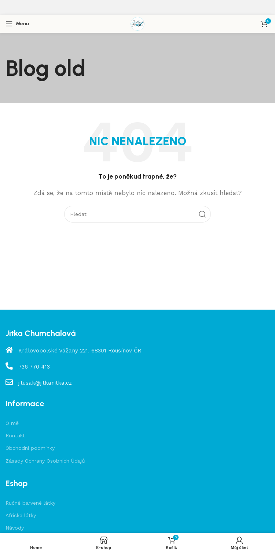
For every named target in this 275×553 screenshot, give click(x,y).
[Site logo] (137, 23)
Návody (15, 528)
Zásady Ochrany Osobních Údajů (45, 461)
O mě (12, 423)
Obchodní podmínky (30, 448)
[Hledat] (137, 214)
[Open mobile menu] (17, 23)
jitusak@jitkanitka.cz (45, 383)
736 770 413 (34, 366)
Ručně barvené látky (30, 503)
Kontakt (15, 435)
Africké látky (21, 515)
